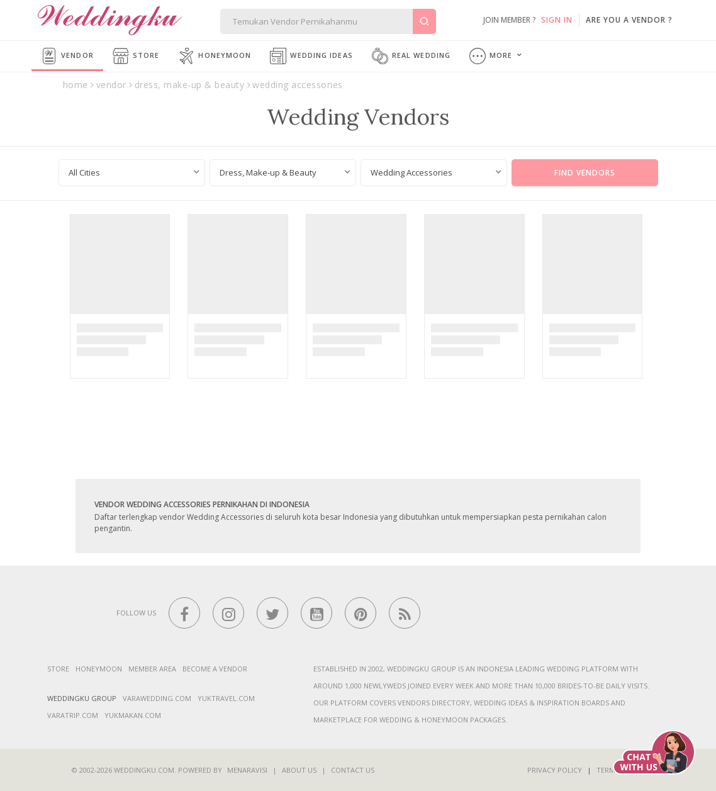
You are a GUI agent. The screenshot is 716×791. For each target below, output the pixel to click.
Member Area (152, 668)
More (491, 56)
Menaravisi (247, 770)
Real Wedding (411, 56)
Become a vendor (214, 668)
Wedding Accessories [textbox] (411, 172)
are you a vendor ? (629, 19)
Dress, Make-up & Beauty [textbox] (268, 172)
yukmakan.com (132, 715)
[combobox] (132, 172)
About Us (299, 770)
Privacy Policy (554, 770)
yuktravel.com (226, 698)
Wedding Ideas (311, 56)
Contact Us (352, 770)
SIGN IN (557, 19)
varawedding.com (157, 698)
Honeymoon (214, 56)
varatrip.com (72, 715)
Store (136, 56)
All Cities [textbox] (84, 172)
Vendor (67, 56)
